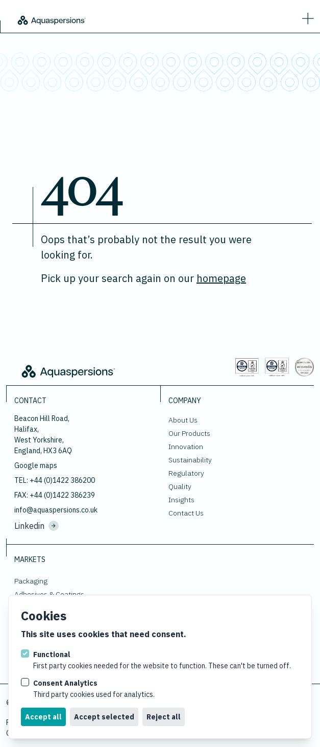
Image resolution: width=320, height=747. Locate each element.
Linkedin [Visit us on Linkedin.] (36, 526)
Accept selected (104, 716)
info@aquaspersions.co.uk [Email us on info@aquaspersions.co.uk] (55, 510)
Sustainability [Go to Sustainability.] (190, 459)
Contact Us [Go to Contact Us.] (186, 513)
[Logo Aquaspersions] (51, 19)
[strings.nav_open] (306, 16)
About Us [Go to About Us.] (183, 420)
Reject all (163, 716)
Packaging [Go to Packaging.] (30, 581)
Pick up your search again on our (143, 278)
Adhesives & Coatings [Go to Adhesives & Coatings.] (49, 594)
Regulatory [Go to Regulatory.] (186, 473)
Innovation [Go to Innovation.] (185, 446)
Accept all (43, 716)
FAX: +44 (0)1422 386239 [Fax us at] (54, 495)
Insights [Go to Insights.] (181, 499)
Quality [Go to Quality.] (179, 486)
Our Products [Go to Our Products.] (189, 433)
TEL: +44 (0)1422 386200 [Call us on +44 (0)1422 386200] (54, 480)
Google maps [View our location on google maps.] (35, 465)
